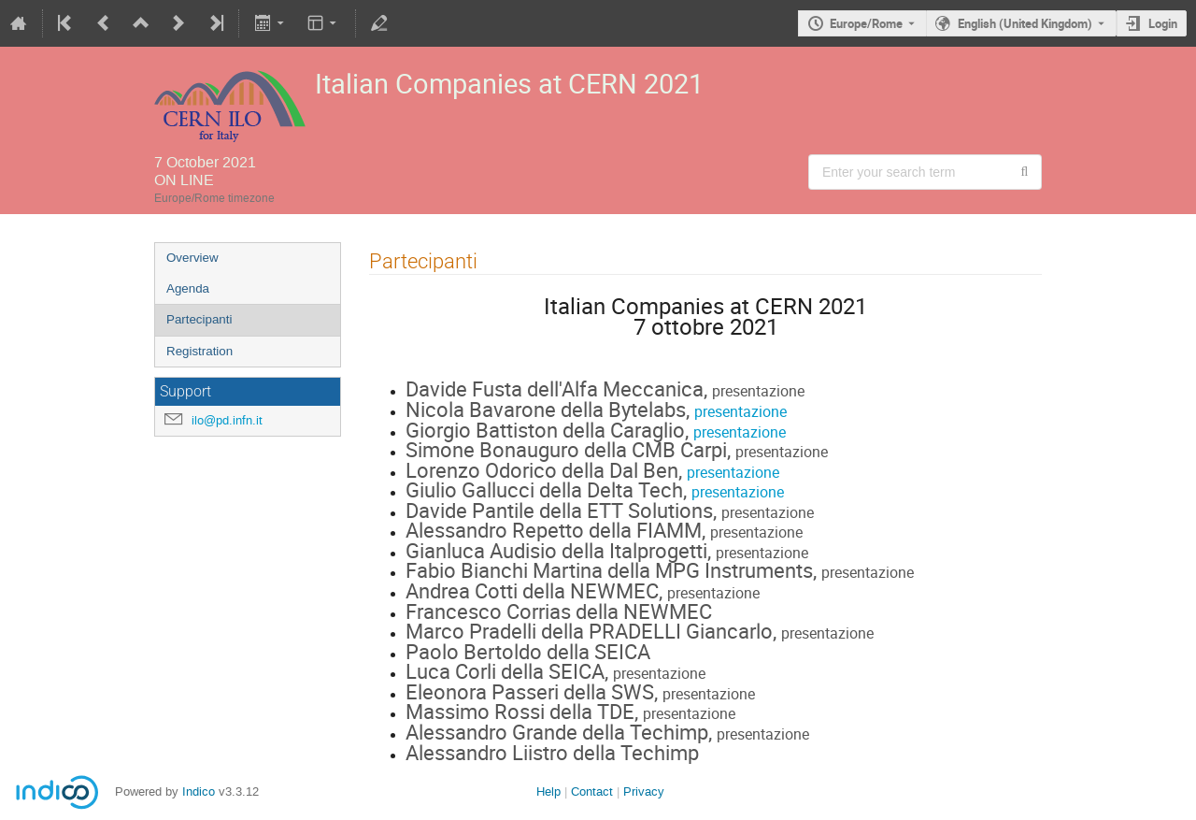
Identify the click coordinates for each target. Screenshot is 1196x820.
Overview (192, 258)
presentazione (740, 411)
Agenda (187, 288)
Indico (198, 791)
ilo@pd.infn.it (227, 420)
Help (548, 791)
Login (1162, 23)
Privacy (643, 791)
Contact (592, 791)
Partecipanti (199, 319)
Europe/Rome (866, 23)
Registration (199, 351)
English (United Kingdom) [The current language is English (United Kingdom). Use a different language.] (1025, 23)
